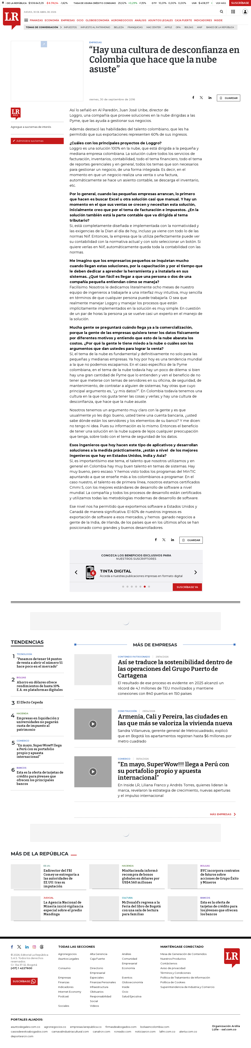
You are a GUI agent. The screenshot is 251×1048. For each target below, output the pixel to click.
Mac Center (153, 27)
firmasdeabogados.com (120, 1026)
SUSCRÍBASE (240, 3)
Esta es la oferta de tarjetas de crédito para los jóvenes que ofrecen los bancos (219, 908)
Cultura (127, 897)
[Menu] (27, 20)
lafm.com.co (167, 1031)
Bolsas (189, 27)
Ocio (125, 991)
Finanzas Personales (103, 982)
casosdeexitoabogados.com (29, 1031)
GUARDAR (228, 98)
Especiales (97, 977)
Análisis (126, 954)
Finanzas (63, 982)
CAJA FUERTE (183, 20)
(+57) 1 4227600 (21, 968)
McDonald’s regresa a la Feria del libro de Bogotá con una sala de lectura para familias (141, 908)
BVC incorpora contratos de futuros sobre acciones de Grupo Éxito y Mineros (219, 876)
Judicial (49, 897)
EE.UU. (47, 865)
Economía (128, 968)
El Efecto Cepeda (30, 702)
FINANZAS (36, 20)
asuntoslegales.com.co (25, 1026)
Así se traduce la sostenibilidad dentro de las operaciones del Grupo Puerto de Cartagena (175, 669)
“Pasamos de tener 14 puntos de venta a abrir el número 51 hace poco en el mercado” (40, 662)
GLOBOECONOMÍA (97, 20)
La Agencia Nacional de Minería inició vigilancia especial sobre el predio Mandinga (63, 908)
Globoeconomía (132, 982)
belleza (119, 27)
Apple (168, 27)
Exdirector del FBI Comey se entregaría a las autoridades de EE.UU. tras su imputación (61, 878)
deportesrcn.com (22, 1036)
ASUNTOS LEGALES (160, 20)
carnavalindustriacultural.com (70, 1031)
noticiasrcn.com (145, 1031)
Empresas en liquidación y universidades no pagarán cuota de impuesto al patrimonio (38, 724)
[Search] (221, 12)
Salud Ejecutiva (131, 996)
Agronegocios (67, 954)
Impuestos (70, 27)
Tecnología (24, 654)
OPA (178, 27)
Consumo (64, 968)
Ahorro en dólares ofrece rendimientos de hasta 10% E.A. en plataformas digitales (40, 686)
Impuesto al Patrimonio (95, 27)
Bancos (21, 767)
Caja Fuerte (97, 958)
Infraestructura (99, 987)
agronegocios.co (55, 1026)
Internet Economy (69, 991)
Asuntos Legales (68, 958)
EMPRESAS (68, 20)
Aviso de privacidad (172, 968)
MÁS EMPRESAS (220, 814)
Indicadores (65, 987)
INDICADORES (203, 20)
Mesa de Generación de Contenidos (183, 954)
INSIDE (218, 20)
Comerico (23, 740)
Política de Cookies (172, 982)
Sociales (63, 1005)
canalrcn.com (101, 1031)
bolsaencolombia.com (154, 1026)
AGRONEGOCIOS (122, 20)
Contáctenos (168, 963)
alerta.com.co (188, 1031)
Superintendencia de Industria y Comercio (187, 987)
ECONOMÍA (52, 20)
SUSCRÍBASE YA (187, 587)
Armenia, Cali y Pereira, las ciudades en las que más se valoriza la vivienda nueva (175, 720)
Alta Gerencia (98, 954)
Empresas (64, 977)
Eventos (127, 977)
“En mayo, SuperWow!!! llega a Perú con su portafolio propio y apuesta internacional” (39, 751)
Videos (94, 1005)
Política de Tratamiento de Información (185, 977)
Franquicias (135, 27)
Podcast (63, 996)
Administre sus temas (28, 140)
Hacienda (22, 713)
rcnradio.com (122, 1031)
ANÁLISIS (140, 20)
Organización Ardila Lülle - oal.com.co (226, 1027)
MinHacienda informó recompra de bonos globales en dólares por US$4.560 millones (140, 876)
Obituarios (96, 991)
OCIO (80, 20)
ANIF (199, 27)
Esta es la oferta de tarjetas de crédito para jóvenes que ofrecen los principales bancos (40, 778)
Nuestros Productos (173, 958)
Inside (125, 987)
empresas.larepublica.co (86, 1026)
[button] (75, 573)
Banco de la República (220, 27)
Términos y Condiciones (175, 972)
